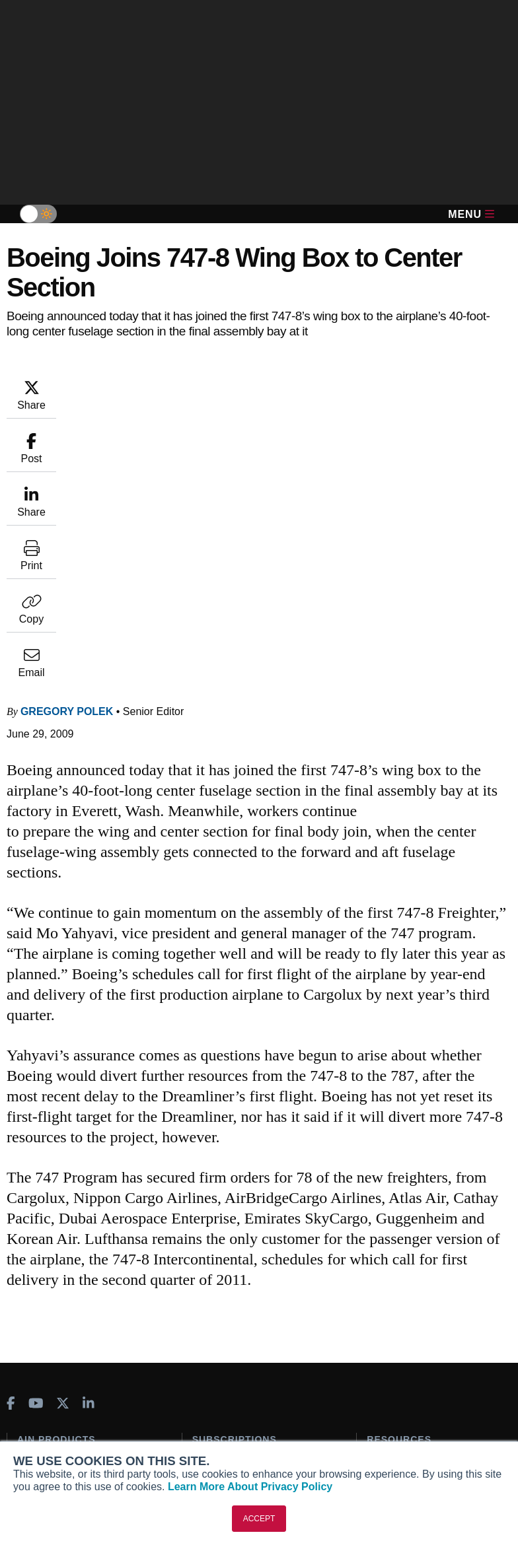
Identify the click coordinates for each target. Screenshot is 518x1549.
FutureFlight (44, 1279)
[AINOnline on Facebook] (11, 1136)
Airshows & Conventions (421, 1286)
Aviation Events (401, 1304)
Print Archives (398, 1197)
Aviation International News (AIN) (77, 1220)
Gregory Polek (66, 444)
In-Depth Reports (404, 1232)
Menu (471, 214)
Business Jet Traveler (72, 1261)
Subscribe (214, 1197)
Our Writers (42, 1401)
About (30, 1384)
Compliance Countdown (419, 1322)
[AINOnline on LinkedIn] (88, 1136)
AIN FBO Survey (60, 1197)
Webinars (387, 1268)
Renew (207, 1232)
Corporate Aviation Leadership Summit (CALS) (84, 1303)
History (33, 1419)
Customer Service (231, 1215)
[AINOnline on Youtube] (36, 1136)
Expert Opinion (400, 1215)
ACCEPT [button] (259, 1518)
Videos (382, 1250)
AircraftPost (51, 1244)
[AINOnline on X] (62, 1136)
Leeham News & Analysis (80, 1326)
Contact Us (41, 1437)
